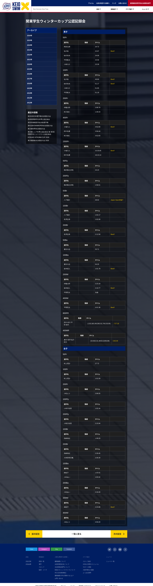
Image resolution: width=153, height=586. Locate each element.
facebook (125, 549)
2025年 (29, 40)
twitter (109, 549)
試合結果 (28, 564)
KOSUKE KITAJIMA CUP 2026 (38, 137)
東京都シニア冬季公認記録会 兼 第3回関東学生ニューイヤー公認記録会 (41, 133)
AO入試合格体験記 (60, 572)
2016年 (29, 83)
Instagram (44, 549)
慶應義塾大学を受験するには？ (64, 575)
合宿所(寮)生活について (62, 564)
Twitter (31, 549)
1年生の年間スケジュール (91, 564)
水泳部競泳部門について (62, 567)
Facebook (69, 549)
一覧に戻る (76, 533)
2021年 (29, 59)
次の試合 (117, 533)
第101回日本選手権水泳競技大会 (39, 116)
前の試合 (36, 533)
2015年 (29, 88)
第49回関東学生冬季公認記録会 (39, 119)
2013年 (29, 98)
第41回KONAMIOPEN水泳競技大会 (40, 125)
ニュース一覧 (110, 561)
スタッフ (41, 567)
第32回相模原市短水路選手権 (38, 122)
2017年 (29, 78)
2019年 (29, 69)
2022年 (29, 54)
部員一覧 (41, 561)
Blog (56, 549)
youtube (120, 549)
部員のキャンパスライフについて (65, 570)
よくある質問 (87, 572)
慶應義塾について (60, 561)
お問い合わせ (122, 3)
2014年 (29, 93)
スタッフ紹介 (87, 561)
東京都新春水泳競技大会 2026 (38, 140)
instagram (115, 549)
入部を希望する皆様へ (103, 3)
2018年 (29, 74)
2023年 (29, 50)
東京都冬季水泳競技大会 (36, 129)
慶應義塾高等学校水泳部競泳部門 (140, 3)
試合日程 (28, 561)
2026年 (29, 35)
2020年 (29, 64)
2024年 (29, 45)
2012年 (29, 102)
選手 (40, 564)
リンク (114, 3)
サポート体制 (87, 567)
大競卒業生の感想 (88, 570)
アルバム (91, 3)
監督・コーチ (43, 570)
